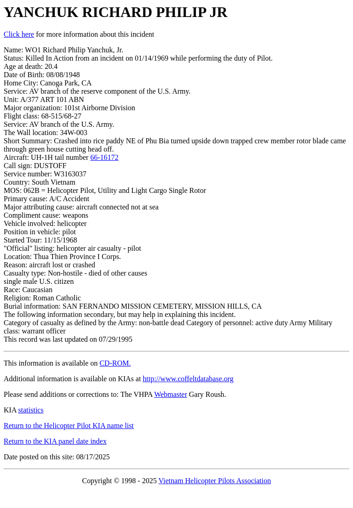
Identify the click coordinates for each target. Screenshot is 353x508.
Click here (19, 34)
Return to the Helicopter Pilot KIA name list (69, 425)
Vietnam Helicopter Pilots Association (215, 481)
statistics (31, 410)
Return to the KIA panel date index (55, 441)
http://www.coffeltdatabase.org (188, 379)
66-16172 (104, 157)
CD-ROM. (115, 363)
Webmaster (170, 394)
